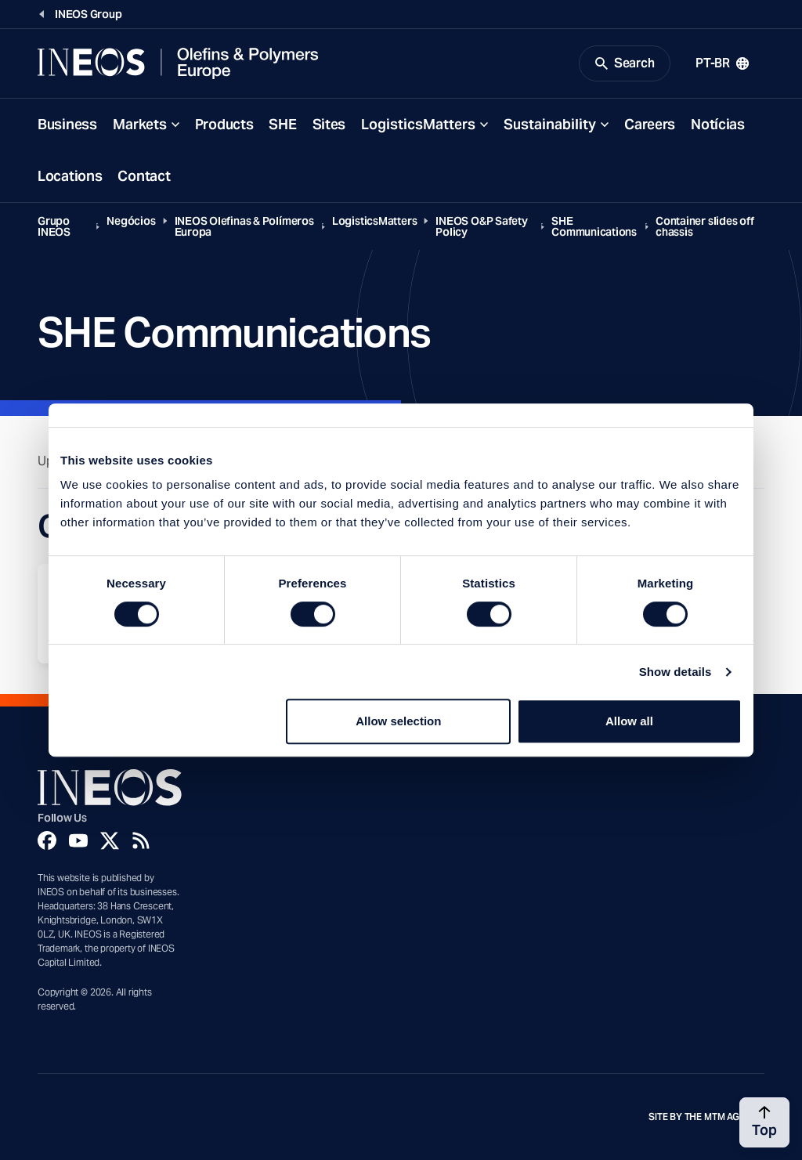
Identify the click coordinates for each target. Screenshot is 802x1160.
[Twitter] (109, 840)
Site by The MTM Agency (706, 1116)
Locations (70, 176)
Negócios (131, 220)
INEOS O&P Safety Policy (481, 226)
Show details (675, 671)
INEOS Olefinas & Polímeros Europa (244, 226)
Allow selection (398, 721)
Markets (140, 124)
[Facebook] (47, 840)
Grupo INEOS (54, 226)
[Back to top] (764, 1122)
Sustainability (550, 124)
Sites (329, 124)
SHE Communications (594, 226)
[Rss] (141, 840)
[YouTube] (78, 840)
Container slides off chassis (705, 226)
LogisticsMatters (418, 124)
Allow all (629, 721)
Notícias (718, 124)
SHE (282, 124)
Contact (143, 176)
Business (67, 124)
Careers (649, 124)
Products (224, 124)
